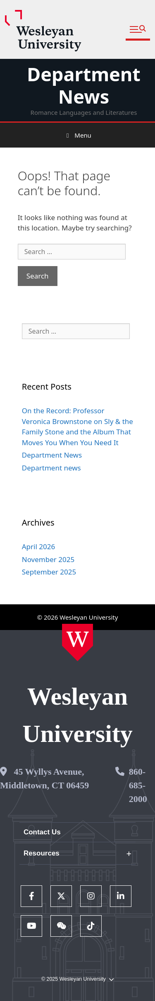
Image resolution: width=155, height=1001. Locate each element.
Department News (83, 85)
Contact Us (42, 832)
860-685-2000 (138, 785)
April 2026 (38, 546)
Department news (51, 468)
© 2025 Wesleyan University (77, 979)
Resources (42, 853)
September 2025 (49, 572)
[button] (138, 30)
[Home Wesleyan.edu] (77, 642)
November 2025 (48, 559)
